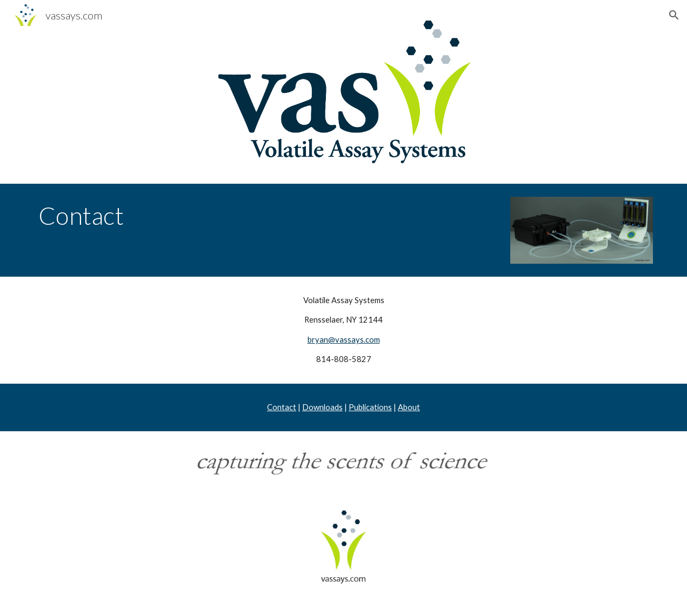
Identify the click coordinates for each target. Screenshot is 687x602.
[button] (674, 15)
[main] (264, 216)
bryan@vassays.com (344, 339)
